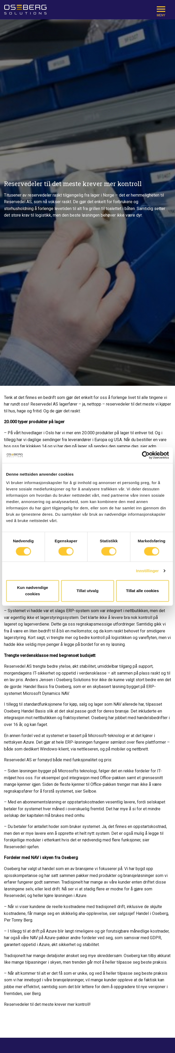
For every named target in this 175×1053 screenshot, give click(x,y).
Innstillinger (147, 570)
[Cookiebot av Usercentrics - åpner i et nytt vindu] (146, 455)
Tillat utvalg (87, 590)
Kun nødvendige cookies (32, 590)
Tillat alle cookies (142, 590)
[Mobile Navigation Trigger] (161, 11)
